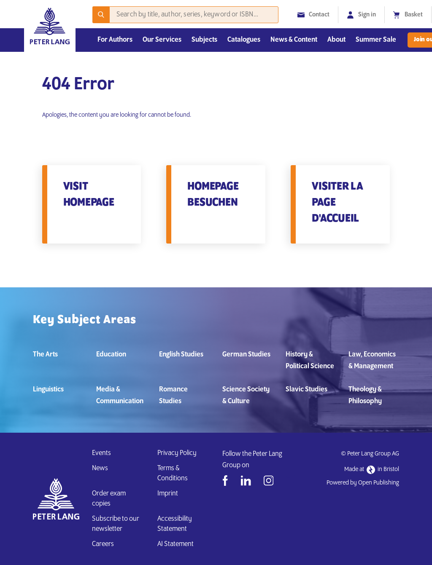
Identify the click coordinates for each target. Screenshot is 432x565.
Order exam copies (109, 499)
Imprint (167, 494)
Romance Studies (173, 395)
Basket (408, 15)
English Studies (181, 355)
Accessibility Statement (174, 524)
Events (101, 453)
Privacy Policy (177, 453)
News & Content (293, 40)
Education (111, 355)
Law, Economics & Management (372, 360)
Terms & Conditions (172, 473)
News (100, 468)
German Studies (246, 355)
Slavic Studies (306, 390)
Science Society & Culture (246, 395)
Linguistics (48, 390)
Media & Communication (119, 395)
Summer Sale (376, 40)
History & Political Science (310, 360)
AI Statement (176, 544)
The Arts (45, 355)
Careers (103, 544)
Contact (313, 15)
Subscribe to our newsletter (115, 524)
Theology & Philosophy (365, 395)
